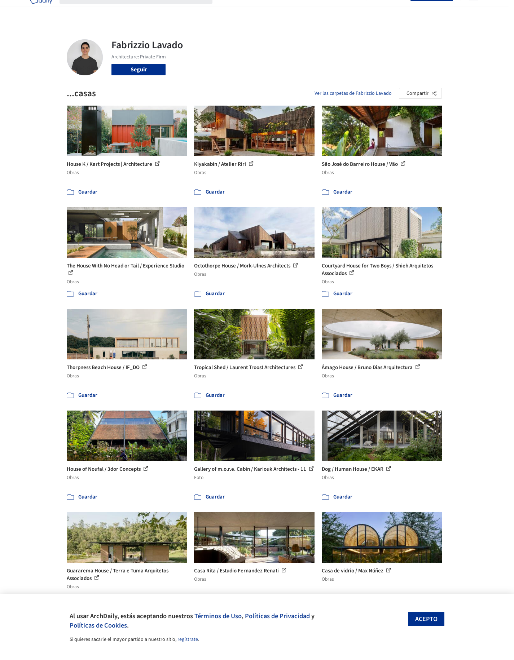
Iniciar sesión (390, 10)
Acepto (426, 619)
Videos (351, 10)
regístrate (187, 639)
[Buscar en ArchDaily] (141, 10)
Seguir (139, 70)
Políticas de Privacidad (277, 616)
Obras (227, 10)
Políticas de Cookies (98, 625)
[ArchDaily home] (40, 10)
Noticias (327, 10)
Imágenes (252, 10)
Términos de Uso (218, 616)
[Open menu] (473, 10)
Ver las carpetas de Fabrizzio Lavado (353, 93)
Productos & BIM (290, 10)
